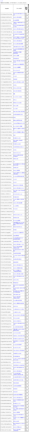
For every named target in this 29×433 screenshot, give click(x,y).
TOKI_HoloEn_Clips (16, 294)
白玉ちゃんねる (16, 421)
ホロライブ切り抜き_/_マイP (18, 244)
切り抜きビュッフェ (17, 403)
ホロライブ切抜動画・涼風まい (19, 132)
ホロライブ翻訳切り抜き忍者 (18, 303)
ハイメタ (15, 179)
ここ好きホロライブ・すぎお (18, 309)
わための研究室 (16, 20)
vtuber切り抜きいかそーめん (18, 379)
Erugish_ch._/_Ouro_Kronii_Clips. (19, 335)
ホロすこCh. (15, 306)
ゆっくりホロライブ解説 (17, 126)
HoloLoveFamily (16, 382)
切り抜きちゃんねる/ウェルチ (18, 338)
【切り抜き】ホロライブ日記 (18, 46)
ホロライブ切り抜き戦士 (17, 31)
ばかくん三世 (15, 105)
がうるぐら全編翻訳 (17, 67)
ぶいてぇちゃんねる (17, 332)
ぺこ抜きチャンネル (17, 312)
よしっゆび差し (16, 205)
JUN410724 (15, 388)
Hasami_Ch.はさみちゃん (17, 226)
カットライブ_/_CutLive (17, 96)
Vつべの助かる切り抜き (17, 300)
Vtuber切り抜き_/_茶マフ (17, 241)
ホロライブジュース (17, 152)
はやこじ (15, 99)
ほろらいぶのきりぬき (17, 87)
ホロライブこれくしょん (17, 214)
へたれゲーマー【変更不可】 (18, 232)
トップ (1, 0)
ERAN (14, 117)
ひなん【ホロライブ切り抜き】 (19, 350)
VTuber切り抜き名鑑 (17, 253)
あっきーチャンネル (17, 347)
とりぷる (15, 76)
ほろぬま (15, 229)
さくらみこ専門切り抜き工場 (18, 176)
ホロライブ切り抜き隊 (17, 17)
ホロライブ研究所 (16, 170)
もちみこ (15, 149)
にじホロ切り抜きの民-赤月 (18, 326)
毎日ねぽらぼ (15, 282)
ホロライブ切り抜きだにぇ (18, 397)
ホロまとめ (15, 391)
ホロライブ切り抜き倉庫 (17, 202)
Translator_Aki (15, 167)
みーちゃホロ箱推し (17, 220)
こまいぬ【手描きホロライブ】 (19, 123)
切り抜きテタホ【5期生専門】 (18, 64)
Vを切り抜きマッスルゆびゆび (18, 365)
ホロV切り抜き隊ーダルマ (18, 114)
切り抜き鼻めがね (16, 356)
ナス (14, 211)
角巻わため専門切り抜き (17, 120)
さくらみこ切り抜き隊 (17, 344)
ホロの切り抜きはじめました (18, 146)
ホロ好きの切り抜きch (17, 259)
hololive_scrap (15, 158)
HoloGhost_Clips (16, 217)
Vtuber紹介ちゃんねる (17, 353)
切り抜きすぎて (16, 196)
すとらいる (15, 208)
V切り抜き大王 (16, 58)
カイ (14, 161)
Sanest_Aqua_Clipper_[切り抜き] (19, 111)
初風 (14, 93)
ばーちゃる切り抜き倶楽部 (18, 43)
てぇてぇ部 (15, 108)
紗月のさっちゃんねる (17, 102)
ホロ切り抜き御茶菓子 (17, 385)
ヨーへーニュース (16, 70)
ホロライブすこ (16, 279)
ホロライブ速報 (16, 55)
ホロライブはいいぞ (17, 362)
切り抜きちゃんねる (17, 143)
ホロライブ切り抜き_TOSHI (18, 273)
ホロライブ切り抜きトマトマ (18, 188)
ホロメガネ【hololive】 (17, 90)
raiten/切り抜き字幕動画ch (18, 394)
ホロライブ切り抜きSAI (17, 40)
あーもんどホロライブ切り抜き (19, 315)
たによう (15, 182)
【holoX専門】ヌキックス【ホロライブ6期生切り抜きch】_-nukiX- (18, 223)
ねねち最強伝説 (16, 235)
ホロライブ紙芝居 (16, 412)
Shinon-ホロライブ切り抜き (18, 185)
